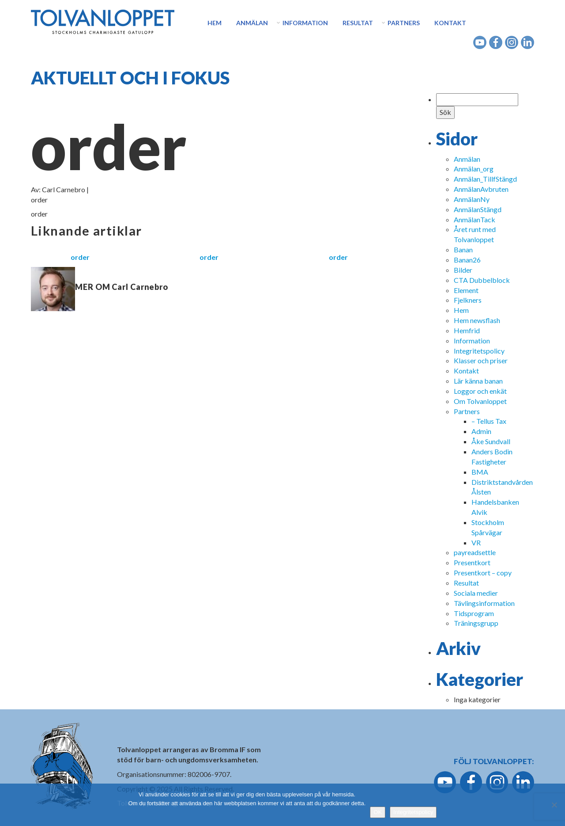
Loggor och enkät (480, 391)
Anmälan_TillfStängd (485, 179)
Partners (404, 23)
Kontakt (450, 23)
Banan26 (467, 259)
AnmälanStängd (477, 209)
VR (476, 542)
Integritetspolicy (479, 350)
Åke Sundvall (490, 441)
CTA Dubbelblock (482, 280)
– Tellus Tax (488, 421)
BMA (479, 472)
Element (466, 290)
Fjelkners (468, 300)
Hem (214, 23)
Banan (463, 249)
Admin (481, 431)
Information (305, 23)
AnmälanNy (472, 199)
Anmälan (252, 23)
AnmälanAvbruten (481, 189)
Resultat (358, 23)
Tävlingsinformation (484, 603)
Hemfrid (467, 330)
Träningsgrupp (476, 623)
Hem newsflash (477, 320)
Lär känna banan (478, 381)
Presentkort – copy (483, 572)
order (80, 257)
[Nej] (554, 804)
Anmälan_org (473, 168)
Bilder (463, 270)
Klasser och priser (481, 360)
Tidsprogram (474, 613)
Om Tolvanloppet (480, 401)
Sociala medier (476, 593)
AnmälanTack (474, 219)
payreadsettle (475, 552)
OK (377, 812)
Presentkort (472, 562)
